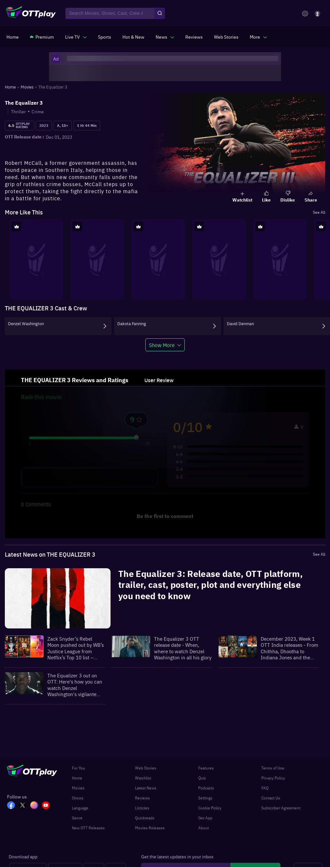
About (203, 827)
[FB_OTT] (13, 805)
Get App (205, 817)
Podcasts (206, 787)
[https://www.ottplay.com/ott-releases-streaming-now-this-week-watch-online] (133, 37)
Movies (78, 787)
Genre (77, 817)
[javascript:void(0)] (76, 37)
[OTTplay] (31, 13)
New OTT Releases (88, 827)
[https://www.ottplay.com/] (12, 37)
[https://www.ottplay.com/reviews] (194, 37)
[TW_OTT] (24, 805)
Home (77, 777)
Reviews (142, 797)
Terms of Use (272, 767)
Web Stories (145, 767)
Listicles (142, 807)
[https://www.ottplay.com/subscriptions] (42, 37)
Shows (77, 797)
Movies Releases (150, 827)
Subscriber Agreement (280, 807)
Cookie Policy (209, 807)
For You (78, 767)
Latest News (145, 787)
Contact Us (270, 797)
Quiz (202, 777)
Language (80, 807)
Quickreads (144, 817)
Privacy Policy (273, 777)
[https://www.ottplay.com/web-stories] (226, 37)
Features (206, 767)
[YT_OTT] (47, 805)
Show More (162, 344)
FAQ (264, 787)
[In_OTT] (36, 805)
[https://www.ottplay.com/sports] (104, 37)
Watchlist (143, 777)
